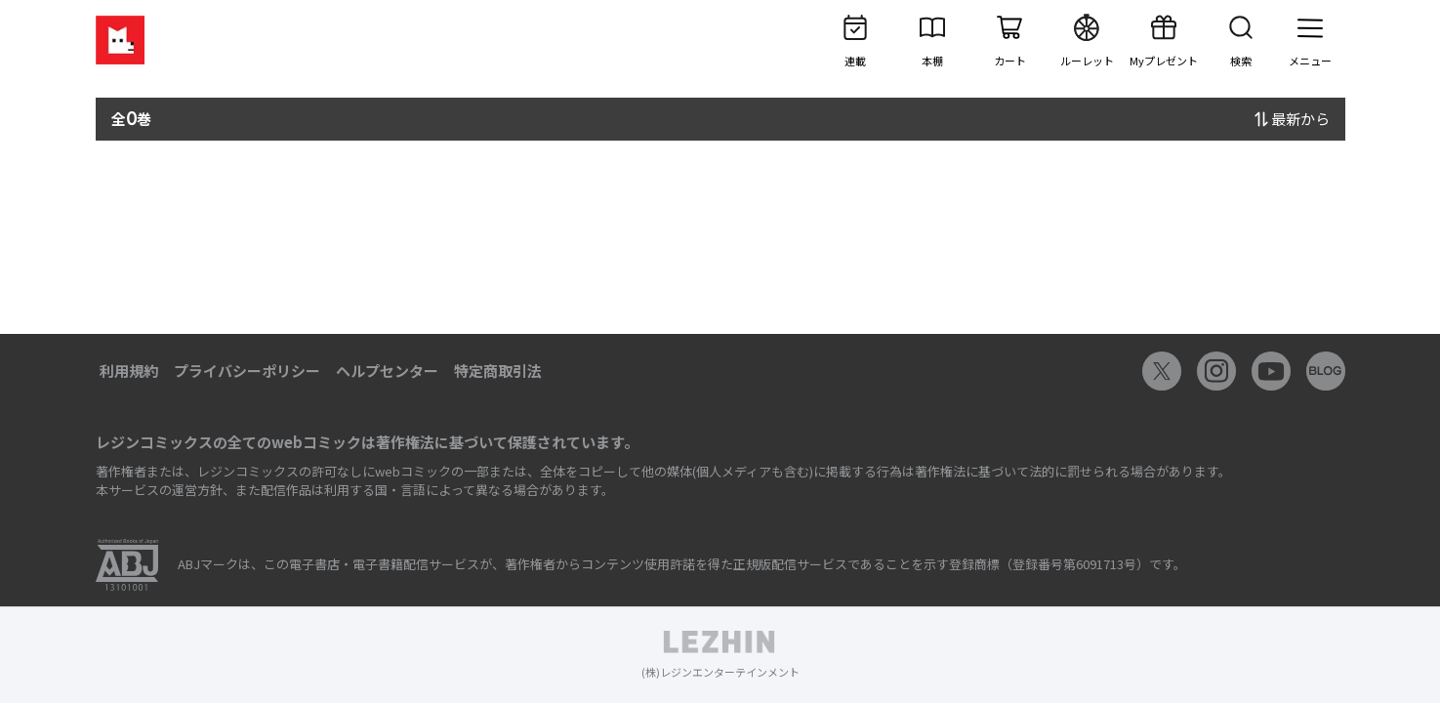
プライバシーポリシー (247, 370)
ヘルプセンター (387, 370)
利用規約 (129, 370)
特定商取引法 (498, 370)
